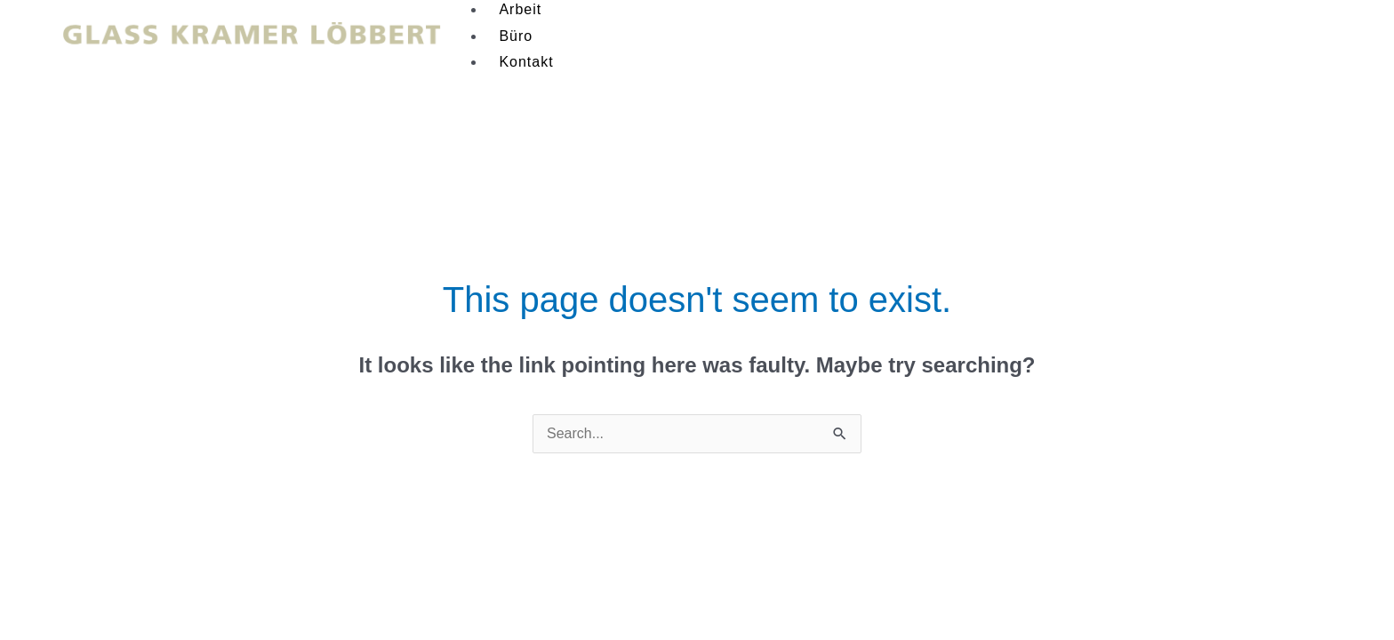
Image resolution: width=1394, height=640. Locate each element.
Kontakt (526, 61)
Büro (516, 36)
